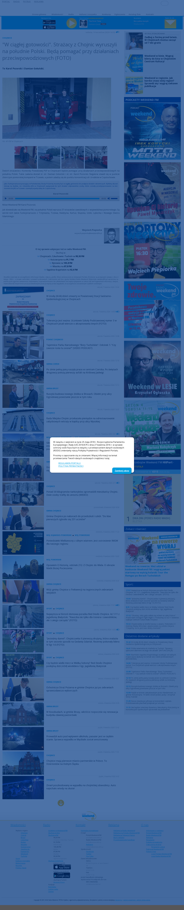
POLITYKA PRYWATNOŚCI (71, 466)
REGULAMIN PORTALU (69, 463)
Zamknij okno (122, 470)
